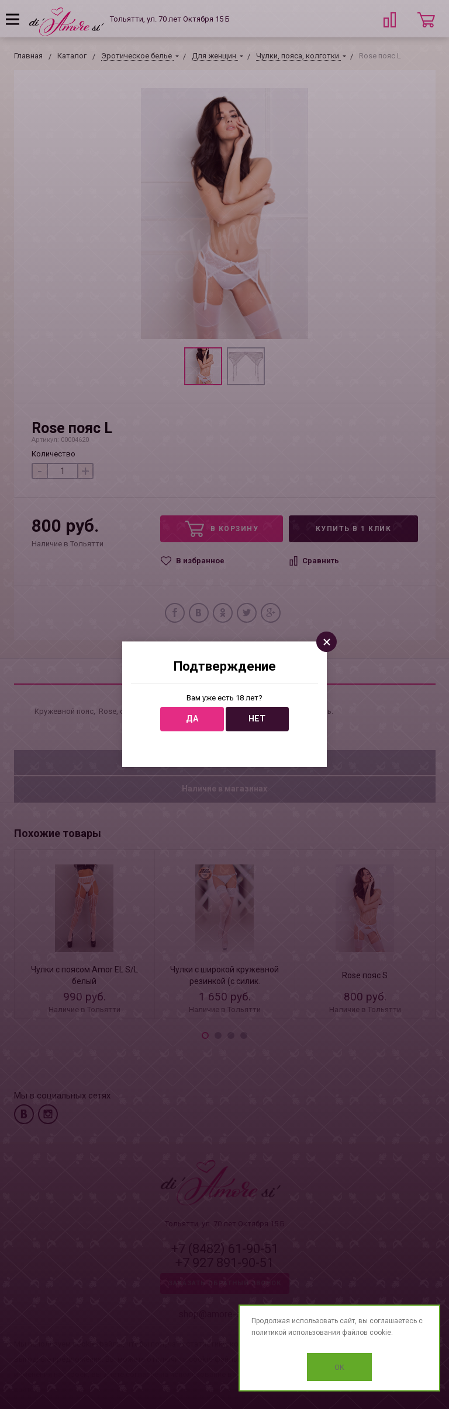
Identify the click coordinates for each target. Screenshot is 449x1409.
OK (339, 1367)
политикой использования (295, 1332)
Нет (256, 719)
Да (192, 719)
